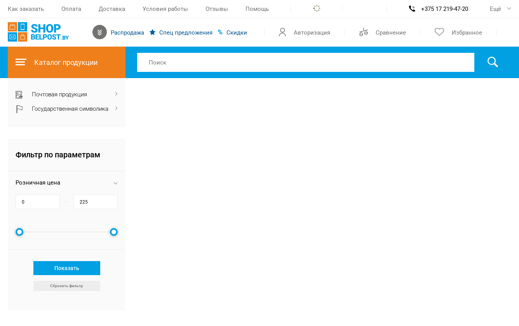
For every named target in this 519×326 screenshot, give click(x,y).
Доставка (112, 8)
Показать (66, 268)
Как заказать (26, 8)
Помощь (257, 8)
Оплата (71, 8)
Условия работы (165, 8)
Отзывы (217, 8)
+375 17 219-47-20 (444, 8)
